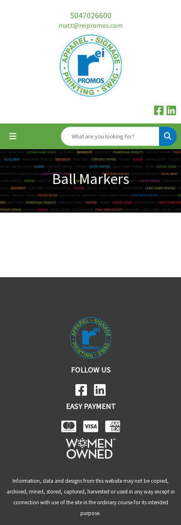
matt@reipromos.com (90, 25)
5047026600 (90, 15)
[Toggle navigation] (13, 136)
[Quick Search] (110, 136)
